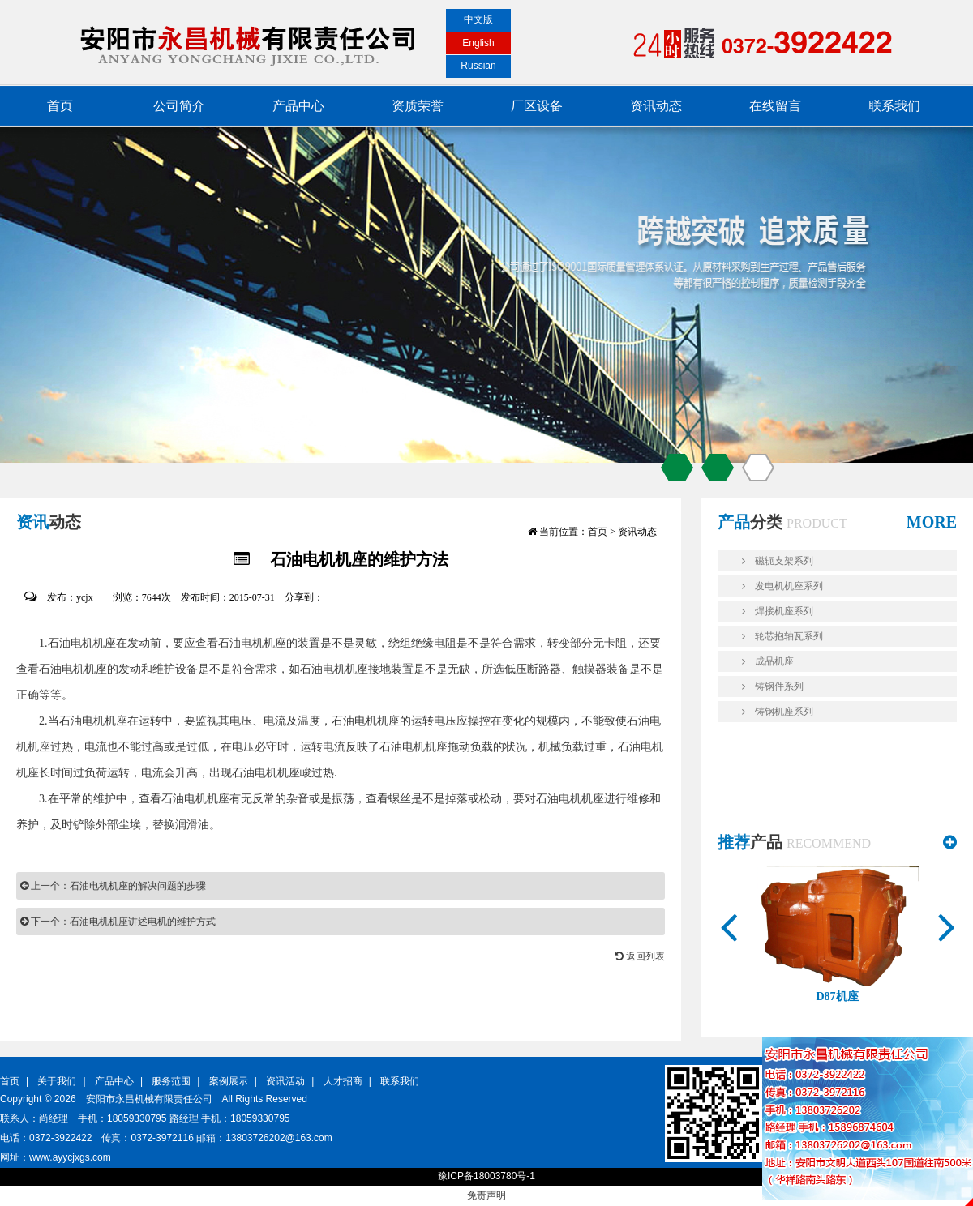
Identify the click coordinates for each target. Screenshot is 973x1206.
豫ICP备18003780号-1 (486, 1176)
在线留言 (775, 106)
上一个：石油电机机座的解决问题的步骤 (113, 886)
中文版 (478, 19)
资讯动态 (656, 106)
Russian (478, 65)
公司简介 (179, 106)
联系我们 (894, 106)
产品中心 (298, 106)
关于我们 (56, 1081)
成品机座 (768, 661)
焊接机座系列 (777, 611)
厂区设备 (537, 106)
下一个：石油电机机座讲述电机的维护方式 (118, 921)
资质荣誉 (418, 106)
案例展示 (228, 1081)
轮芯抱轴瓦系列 (782, 636)
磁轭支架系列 (777, 561)
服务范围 (171, 1081)
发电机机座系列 (782, 586)
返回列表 (640, 956)
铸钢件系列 (773, 686)
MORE (932, 522)
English (478, 43)
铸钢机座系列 (777, 711)
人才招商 (343, 1081)
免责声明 (486, 1195)
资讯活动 (285, 1081)
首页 (60, 106)
